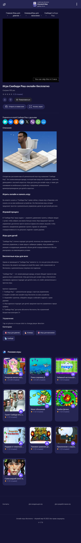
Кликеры (28, 333)
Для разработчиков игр (63, 504)
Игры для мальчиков (46, 333)
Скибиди (8, 338)
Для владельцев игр (36, 504)
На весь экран (36, 106)
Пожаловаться (23, 100)
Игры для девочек (12, 333)
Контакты (6, 504)
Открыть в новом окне (14, 106)
